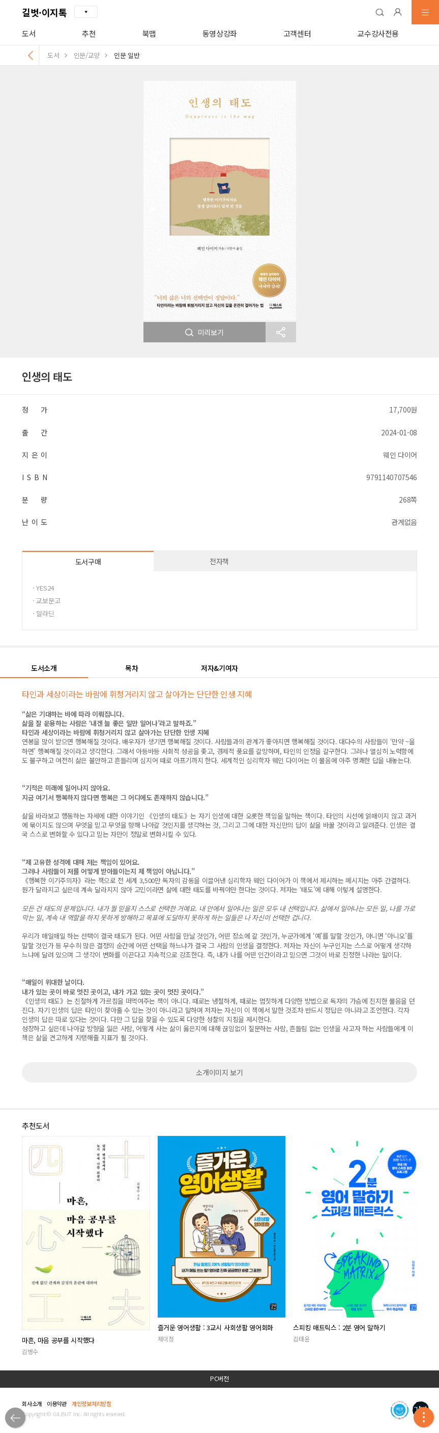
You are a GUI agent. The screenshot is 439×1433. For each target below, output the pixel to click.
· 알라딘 (43, 613)
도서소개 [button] (44, 668)
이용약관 (57, 1403)
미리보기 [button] (204, 332)
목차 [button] (131, 668)
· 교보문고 (46, 600)
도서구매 (88, 562)
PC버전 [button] (219, 1379)
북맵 (149, 33)
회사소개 (32, 1403)
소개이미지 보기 (219, 1072)
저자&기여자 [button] (219, 668)
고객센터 (297, 33)
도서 (29, 33)
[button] (379, 12)
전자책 (219, 561)
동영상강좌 (219, 33)
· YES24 (43, 588)
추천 (89, 33)
